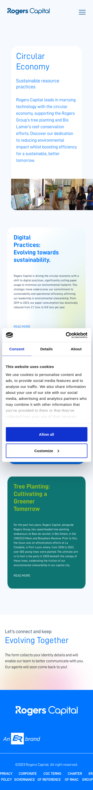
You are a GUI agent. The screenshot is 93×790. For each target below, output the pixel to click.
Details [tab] (46, 349)
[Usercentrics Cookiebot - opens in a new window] (66, 335)
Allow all (46, 434)
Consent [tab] (16, 349)
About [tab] (76, 349)
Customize (46, 450)
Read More (22, 326)
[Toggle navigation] (82, 13)
